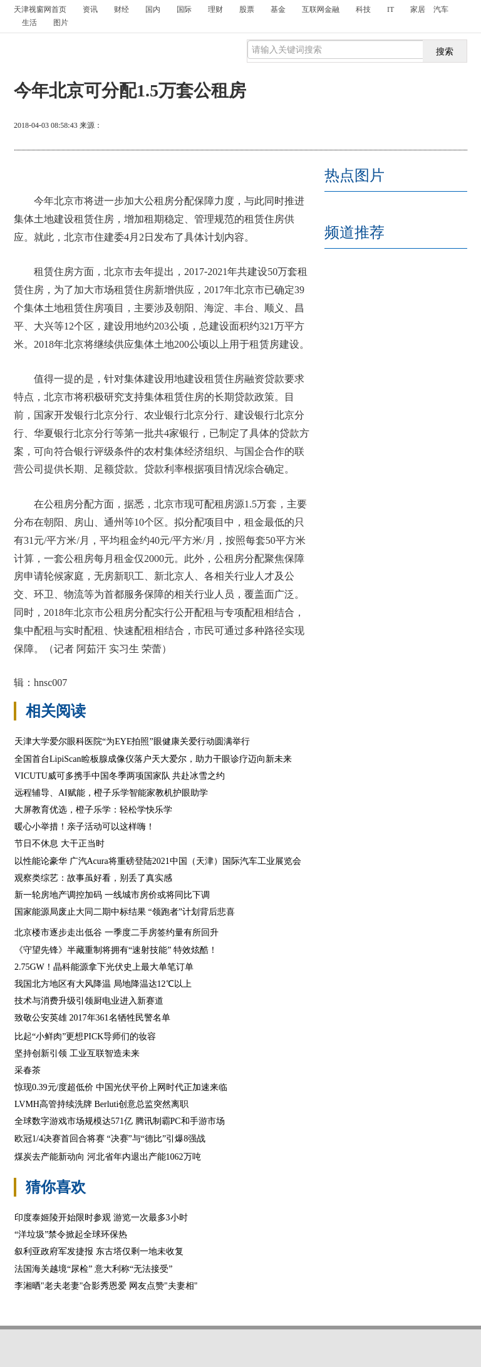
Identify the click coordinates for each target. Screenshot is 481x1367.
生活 (29, 22)
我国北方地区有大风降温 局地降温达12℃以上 (103, 984)
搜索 (444, 51)
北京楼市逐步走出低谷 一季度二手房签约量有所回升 (116, 932)
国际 (184, 9)
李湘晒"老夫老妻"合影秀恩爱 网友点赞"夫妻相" (105, 1286)
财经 (121, 9)
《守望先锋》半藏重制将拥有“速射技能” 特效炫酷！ (115, 950)
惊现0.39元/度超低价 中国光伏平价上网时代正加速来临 (120, 1087)
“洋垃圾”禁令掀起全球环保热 (70, 1234)
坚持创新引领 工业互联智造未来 (78, 1053)
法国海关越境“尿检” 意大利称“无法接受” (93, 1269)
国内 (152, 9)
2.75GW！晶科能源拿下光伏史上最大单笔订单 (104, 967)
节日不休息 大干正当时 (59, 843)
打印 (347, 126)
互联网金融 (320, 9)
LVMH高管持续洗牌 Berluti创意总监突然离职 (101, 1104)
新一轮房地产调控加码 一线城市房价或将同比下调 (112, 895)
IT (390, 9)
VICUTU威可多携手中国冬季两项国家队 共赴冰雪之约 (119, 776)
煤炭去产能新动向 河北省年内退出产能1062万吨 (107, 1157)
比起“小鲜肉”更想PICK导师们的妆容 (85, 1036)
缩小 (438, 126)
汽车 (440, 9)
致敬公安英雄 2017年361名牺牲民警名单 (92, 1017)
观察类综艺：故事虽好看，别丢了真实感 (93, 878)
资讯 (90, 9)
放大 (392, 126)
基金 (278, 9)
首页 (40, 9)
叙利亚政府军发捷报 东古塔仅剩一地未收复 (99, 1251)
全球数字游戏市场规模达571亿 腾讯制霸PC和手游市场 (119, 1121)
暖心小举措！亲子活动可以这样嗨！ (84, 826)
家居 (417, 9)
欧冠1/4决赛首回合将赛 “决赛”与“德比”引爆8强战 (109, 1138)
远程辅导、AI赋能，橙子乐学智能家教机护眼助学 (111, 793)
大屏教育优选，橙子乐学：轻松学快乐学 (93, 809)
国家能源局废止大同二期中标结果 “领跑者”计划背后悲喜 (124, 912)
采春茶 (27, 1070)
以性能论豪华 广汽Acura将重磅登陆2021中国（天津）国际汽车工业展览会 (157, 861)
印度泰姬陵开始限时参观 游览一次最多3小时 (101, 1217)
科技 (363, 9)
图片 (60, 22)
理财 (215, 9)
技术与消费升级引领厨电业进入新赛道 (88, 1001)
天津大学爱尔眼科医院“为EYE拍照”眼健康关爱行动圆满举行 (132, 741)
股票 (246, 9)
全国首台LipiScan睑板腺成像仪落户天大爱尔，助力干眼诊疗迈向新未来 (153, 759)
